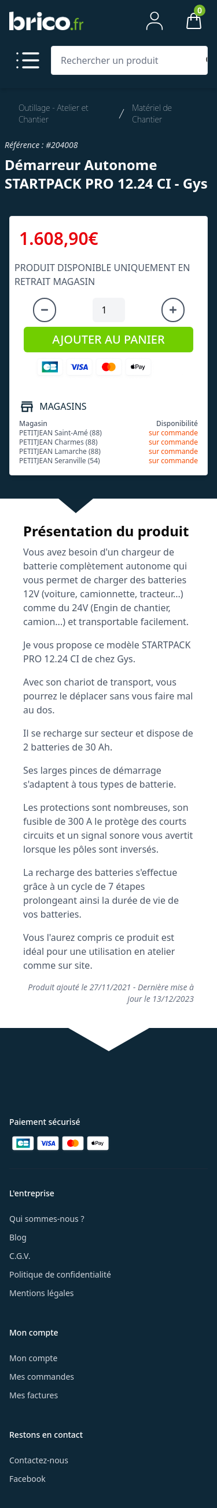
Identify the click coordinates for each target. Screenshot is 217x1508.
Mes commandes (41, 1376)
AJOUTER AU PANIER (108, 339)
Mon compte (33, 1357)
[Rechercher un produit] (127, 60)
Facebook (27, 1478)
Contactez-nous (38, 1460)
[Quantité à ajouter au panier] (109, 310)
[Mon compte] (154, 21)
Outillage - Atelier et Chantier (54, 113)
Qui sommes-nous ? (46, 1218)
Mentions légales (41, 1292)
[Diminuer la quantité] (44, 310)
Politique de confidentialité (60, 1274)
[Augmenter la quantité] (173, 310)
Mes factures (33, 1395)
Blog (18, 1237)
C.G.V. (19, 1255)
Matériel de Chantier (152, 113)
